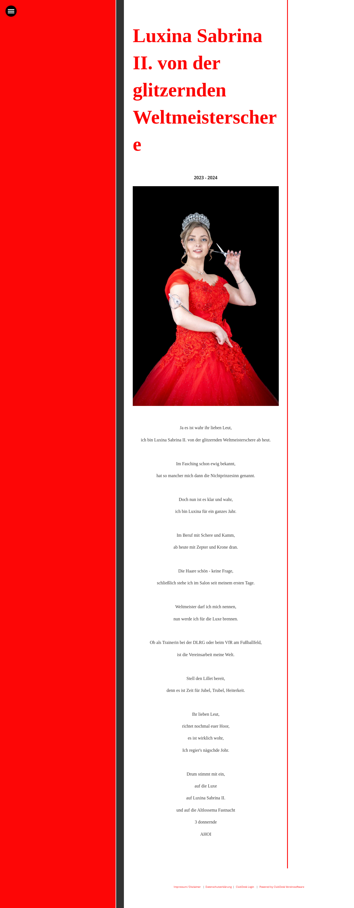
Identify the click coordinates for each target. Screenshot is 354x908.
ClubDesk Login (245, 887)
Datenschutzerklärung (218, 887)
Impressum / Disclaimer (187, 887)
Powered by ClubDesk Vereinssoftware (281, 887)
